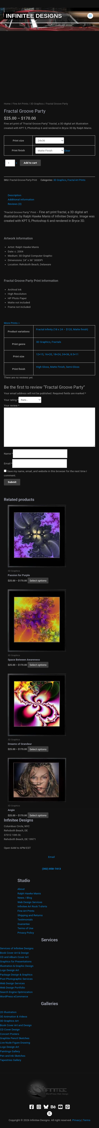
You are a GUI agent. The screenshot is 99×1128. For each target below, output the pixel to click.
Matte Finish (57, 366)
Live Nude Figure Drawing (15, 1042)
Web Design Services (30, 902)
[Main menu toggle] (90, 16)
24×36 (65, 354)
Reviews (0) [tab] (15, 203)
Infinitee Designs (34, 16)
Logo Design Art (9, 970)
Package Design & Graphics (16, 974)
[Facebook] (31, 1106)
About (21, 888)
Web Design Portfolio (12, 987)
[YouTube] (60, 1106)
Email (8, 463)
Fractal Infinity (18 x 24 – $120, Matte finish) (62, 329)
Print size (18, 140)
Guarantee (24, 923)
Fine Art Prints (20, 103)
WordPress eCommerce (14, 996)
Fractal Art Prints (76, 180)
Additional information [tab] (21, 199)
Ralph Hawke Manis (29, 893)
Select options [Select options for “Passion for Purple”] (38, 580)
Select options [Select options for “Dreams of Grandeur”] (38, 749)
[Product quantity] (10, 163)
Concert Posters (9, 1033)
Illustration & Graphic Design (16, 965)
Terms (86, 1120)
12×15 (39, 354)
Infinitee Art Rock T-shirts (32, 906)
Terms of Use (25, 928)
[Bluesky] (46, 1106)
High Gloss (42, 366)
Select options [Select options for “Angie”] (38, 815)
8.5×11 (74, 354)
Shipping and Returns (30, 915)
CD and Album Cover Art (14, 957)
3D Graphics (37, 103)
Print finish (18, 150)
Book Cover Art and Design (16, 1025)
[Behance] (53, 1106)
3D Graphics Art (9, 1020)
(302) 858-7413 (51, 868)
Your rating (11, 399)
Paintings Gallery (10, 1051)
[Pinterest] (67, 1106)
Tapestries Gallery (10, 1060)
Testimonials (25, 919)
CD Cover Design (10, 1029)
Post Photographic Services (16, 978)
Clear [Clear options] (67, 150)
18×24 (57, 354)
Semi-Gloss (72, 366)
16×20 (48, 354)
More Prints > (12, 322)
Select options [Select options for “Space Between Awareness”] (38, 664)
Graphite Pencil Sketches (14, 1038)
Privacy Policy (26, 932)
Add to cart (30, 162)
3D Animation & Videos (13, 1016)
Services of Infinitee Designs (16, 948)
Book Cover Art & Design (14, 952)
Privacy (76, 1120)
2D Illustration (8, 1012)
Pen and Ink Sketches (12, 1055)
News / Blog (25, 897)
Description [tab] (14, 195)
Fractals (56, 341)
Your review (11, 405)
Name (8, 453)
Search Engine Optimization (16, 991)
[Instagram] (38, 1106)
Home (7, 103)
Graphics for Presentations (16, 961)
